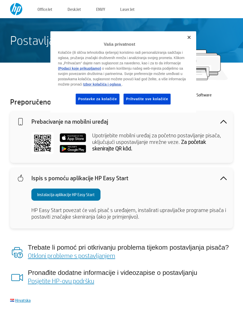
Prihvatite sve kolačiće (147, 99)
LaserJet (127, 9)
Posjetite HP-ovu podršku (61, 281)
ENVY (100, 9)
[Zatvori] (189, 37)
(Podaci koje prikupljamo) (79, 68)
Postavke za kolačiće (97, 99)
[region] (123, 72)
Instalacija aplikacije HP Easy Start (66, 194)
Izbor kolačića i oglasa (102, 84)
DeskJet (74, 9)
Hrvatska (23, 300)
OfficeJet (44, 9)
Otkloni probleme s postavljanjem (71, 255)
